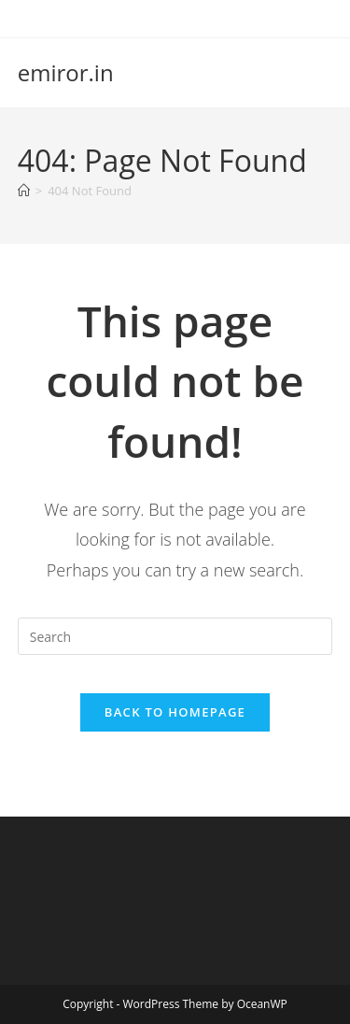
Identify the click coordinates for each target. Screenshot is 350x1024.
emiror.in (66, 72)
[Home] (24, 190)
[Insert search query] (175, 636)
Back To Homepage (175, 712)
